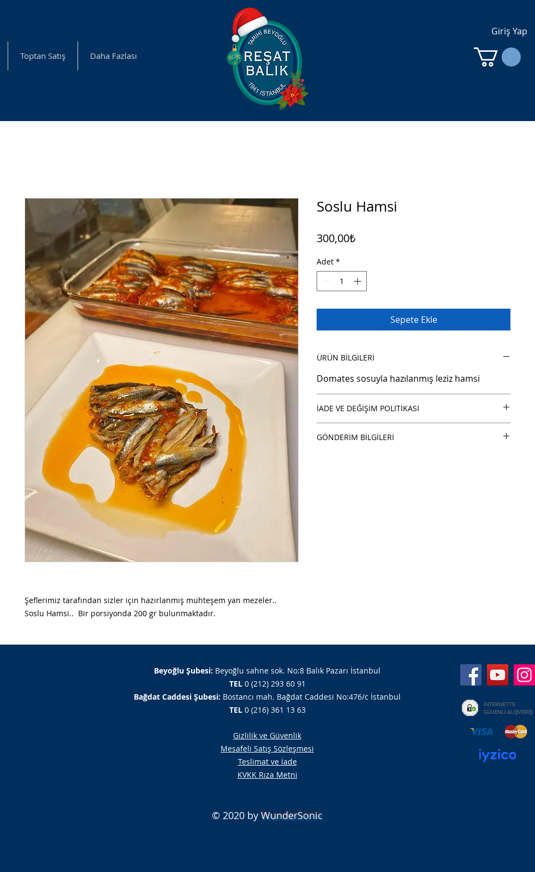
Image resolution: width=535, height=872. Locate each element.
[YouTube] (497, 674)
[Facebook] (471, 674)
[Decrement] (325, 281)
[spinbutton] (342, 281)
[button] (497, 57)
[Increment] (358, 281)
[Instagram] (524, 674)
